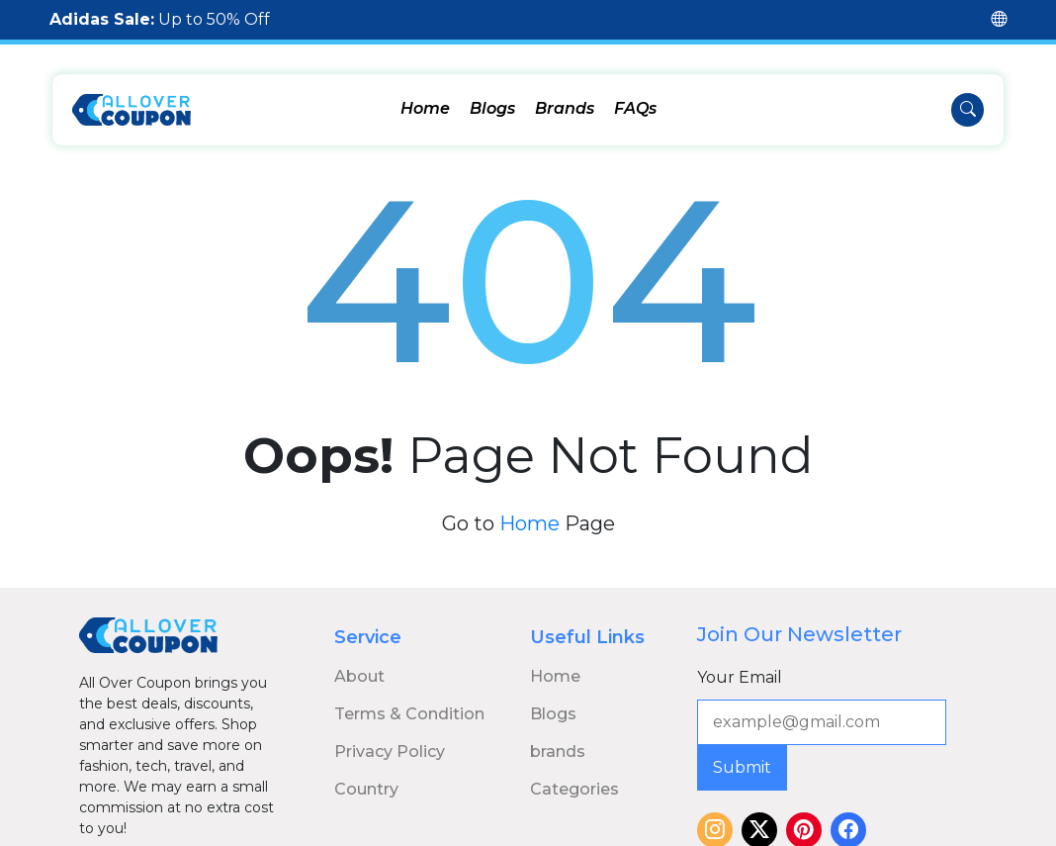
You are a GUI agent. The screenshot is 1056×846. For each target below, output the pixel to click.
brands (557, 735)
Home (425, 108)
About (359, 660)
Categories (574, 773)
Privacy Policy (389, 735)
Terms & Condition (409, 698)
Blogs (492, 108)
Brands (564, 108)
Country (366, 773)
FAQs (635, 108)
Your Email (739, 661)
